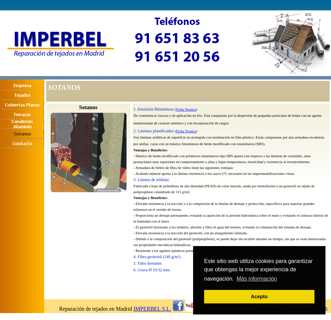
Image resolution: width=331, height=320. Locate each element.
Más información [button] (257, 279)
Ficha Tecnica (186, 109)
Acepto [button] (259, 296)
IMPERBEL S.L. (152, 309)
